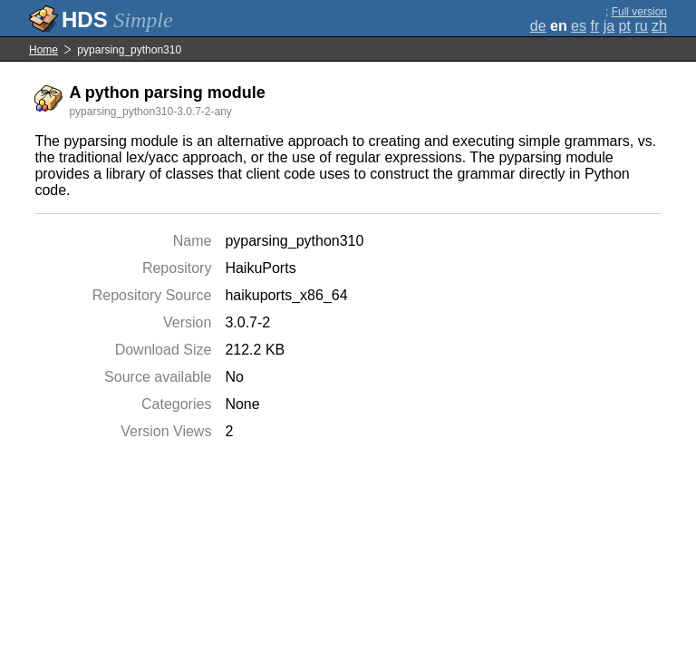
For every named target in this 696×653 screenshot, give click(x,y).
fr (594, 26)
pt (625, 26)
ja (609, 26)
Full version (639, 11)
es (578, 26)
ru (640, 26)
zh (659, 26)
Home (43, 50)
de (538, 26)
